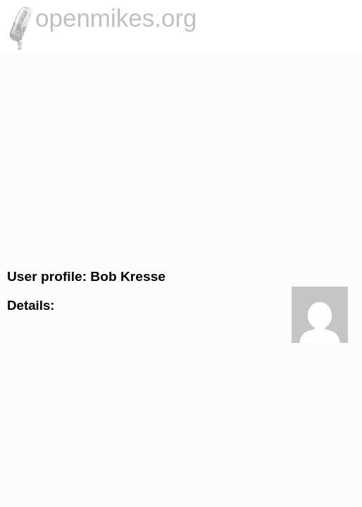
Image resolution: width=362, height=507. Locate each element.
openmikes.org (116, 18)
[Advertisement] (181, 159)
